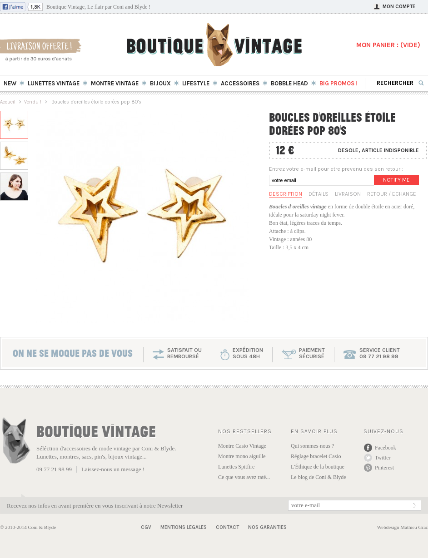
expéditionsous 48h (248, 353)
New (10, 83)
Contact (227, 527)
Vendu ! (32, 102)
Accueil (7, 102)
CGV (146, 527)
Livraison (348, 194)
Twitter (382, 457)
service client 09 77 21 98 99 (379, 353)
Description (285, 194)
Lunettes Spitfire (236, 467)
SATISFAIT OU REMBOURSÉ (184, 353)
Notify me (396, 180)
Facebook (385, 447)
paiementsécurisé (312, 353)
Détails (318, 194)
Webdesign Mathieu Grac (402, 527)
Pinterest (384, 467)
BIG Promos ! (338, 83)
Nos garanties (267, 527)
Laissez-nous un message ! (112, 469)
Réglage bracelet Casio (316, 456)
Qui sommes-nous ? (312, 446)
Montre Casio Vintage (242, 446)
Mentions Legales (183, 527)
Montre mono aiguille (242, 456)
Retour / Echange (391, 194)
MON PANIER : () (388, 45)
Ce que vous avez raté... (244, 477)
